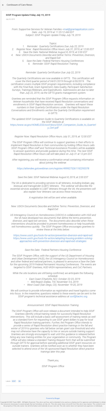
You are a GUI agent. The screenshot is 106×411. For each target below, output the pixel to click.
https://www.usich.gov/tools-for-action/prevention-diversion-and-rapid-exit (53, 235)
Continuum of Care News (19, 5)
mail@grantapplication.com (78, 29)
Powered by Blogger (53, 398)
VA (19, 381)
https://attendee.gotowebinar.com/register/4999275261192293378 (53, 168)
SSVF (14, 381)
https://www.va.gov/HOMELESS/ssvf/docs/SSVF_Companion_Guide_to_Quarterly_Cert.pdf (53, 126)
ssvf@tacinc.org (78, 296)
